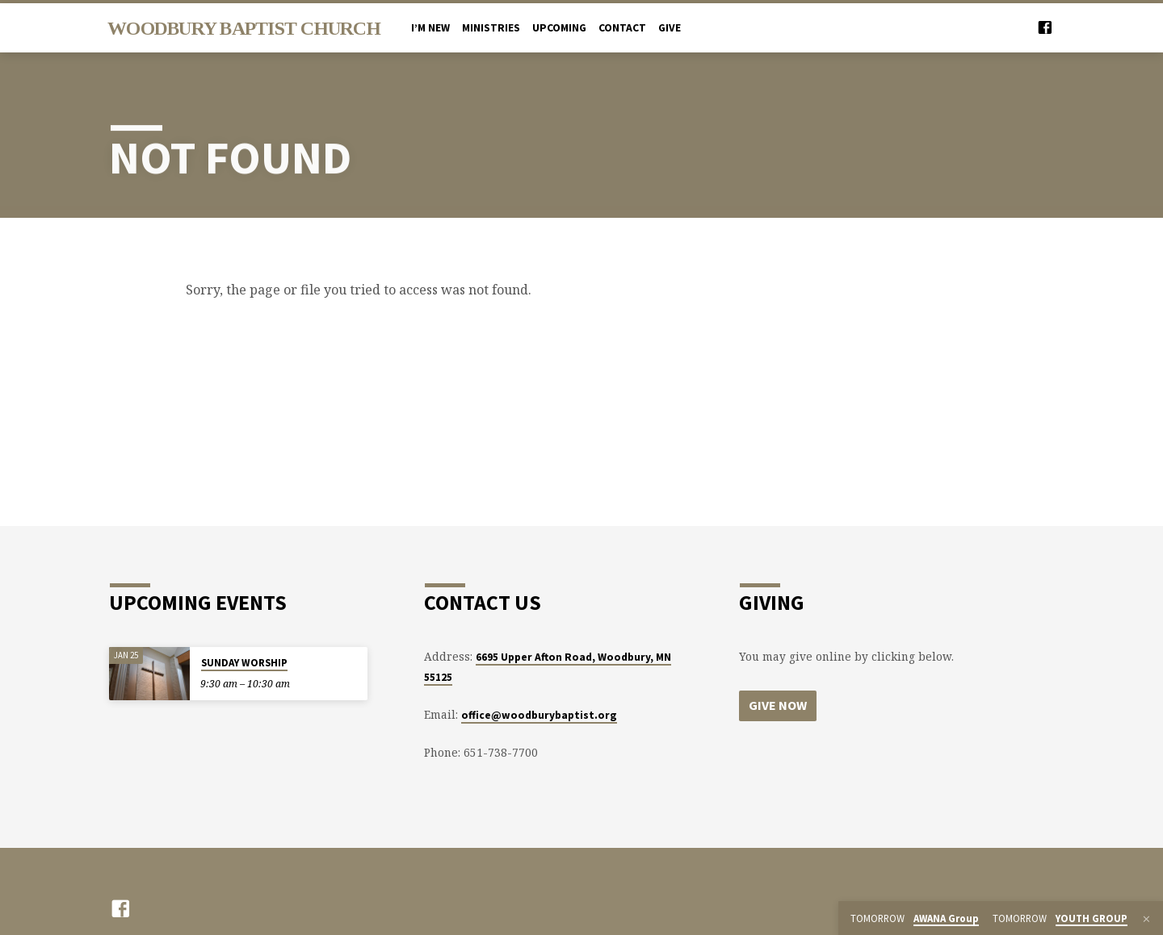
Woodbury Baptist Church (243, 28)
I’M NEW (430, 28)
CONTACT (622, 28)
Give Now (778, 705)
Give (669, 28)
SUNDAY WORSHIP (244, 663)
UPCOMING (559, 28)
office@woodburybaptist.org (539, 715)
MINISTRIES (491, 28)
